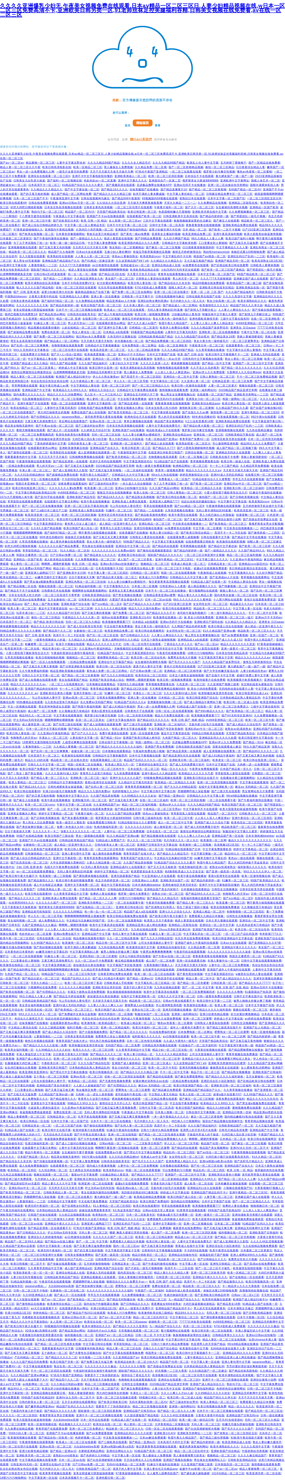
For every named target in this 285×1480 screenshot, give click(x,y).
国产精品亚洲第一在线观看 (135, 403)
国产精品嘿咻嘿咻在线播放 (245, 1049)
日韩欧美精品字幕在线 (239, 434)
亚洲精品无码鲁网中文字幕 (104, 372)
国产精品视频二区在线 (22, 586)
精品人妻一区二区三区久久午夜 (20, 167)
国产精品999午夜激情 (126, 198)
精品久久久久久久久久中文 (104, 644)
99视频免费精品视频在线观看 (163, 777)
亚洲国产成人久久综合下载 (212, 822)
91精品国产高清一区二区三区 (153, 1451)
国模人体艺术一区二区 (265, 180)
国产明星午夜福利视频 (86, 706)
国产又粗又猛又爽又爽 (198, 519)
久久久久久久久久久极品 (263, 1326)
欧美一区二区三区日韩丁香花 (83, 983)
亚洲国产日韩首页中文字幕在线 (157, 844)
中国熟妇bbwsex (16, 296)
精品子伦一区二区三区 (108, 519)
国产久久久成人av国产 (142, 323)
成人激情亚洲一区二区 (36, 724)
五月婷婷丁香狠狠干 (233, 162)
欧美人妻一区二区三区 (22, 608)
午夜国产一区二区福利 (149, 1290)
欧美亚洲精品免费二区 (196, 234)
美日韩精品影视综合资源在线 (248, 568)
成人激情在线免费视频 (106, 853)
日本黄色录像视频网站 (70, 234)
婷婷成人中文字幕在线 (73, 367)
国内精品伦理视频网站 (14, 942)
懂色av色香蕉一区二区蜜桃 (254, 171)
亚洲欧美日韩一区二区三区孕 (161, 1058)
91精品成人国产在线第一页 (208, 581)
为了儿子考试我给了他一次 (30, 243)
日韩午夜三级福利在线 (147, 818)
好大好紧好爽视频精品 (111, 283)
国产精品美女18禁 (223, 336)
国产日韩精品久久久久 (134, 635)
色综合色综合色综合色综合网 (49, 381)
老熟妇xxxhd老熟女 (65, 1455)
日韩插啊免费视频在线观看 (86, 456)
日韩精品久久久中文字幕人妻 (130, 474)
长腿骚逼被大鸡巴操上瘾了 (22, 1063)
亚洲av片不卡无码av (131, 354)
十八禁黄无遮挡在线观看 (35, 216)
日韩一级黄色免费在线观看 (214, 996)
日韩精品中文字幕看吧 (62, 1201)
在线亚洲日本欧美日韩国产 (165, 452)
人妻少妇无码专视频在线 (26, 1277)
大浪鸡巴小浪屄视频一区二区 (94, 229)
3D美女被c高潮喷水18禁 (41, 1330)
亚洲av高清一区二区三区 (106, 421)
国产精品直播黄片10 (174, 189)
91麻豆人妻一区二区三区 (50, 323)
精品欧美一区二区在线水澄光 (69, 760)
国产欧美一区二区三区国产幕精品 (223, 269)
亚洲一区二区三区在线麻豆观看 (116, 1397)
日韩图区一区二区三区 (266, 773)
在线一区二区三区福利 (154, 800)
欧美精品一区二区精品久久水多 (201, 488)
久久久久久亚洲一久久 (154, 363)
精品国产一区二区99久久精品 (24, 1241)
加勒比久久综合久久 (102, 390)
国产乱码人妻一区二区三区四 (104, 786)
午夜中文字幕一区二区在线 (258, 332)
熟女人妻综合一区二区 (86, 332)
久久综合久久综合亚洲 (111, 202)
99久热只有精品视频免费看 (107, 1040)
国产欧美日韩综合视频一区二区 (177, 497)
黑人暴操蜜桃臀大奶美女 (189, 1455)
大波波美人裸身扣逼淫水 (44, 1107)
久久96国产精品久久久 (45, 942)
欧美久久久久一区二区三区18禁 (93, 1049)
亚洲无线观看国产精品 (125, 876)
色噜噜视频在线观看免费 (67, 345)
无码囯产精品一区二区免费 (122, 1045)
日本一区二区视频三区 (193, 456)
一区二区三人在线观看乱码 (66, 684)
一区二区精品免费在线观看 (159, 1098)
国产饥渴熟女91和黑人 (160, 907)
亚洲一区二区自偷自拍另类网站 (228, 185)
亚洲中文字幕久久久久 (132, 180)
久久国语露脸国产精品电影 (141, 1415)
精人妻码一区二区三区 (101, 399)
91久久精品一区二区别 (75, 550)
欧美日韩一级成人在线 (236, 461)
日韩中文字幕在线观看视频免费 (261, 960)
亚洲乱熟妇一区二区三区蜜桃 (98, 956)
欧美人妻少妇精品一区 (164, 532)
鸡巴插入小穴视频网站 (185, 1121)
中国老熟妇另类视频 (255, 1451)
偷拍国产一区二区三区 (213, 497)
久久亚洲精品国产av (106, 804)
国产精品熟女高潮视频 (140, 497)
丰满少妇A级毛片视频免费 (59, 791)
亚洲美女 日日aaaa (242, 327)
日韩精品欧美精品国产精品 (155, 336)
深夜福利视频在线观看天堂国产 (201, 898)
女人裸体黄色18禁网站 (255, 1067)
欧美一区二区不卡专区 (162, 1067)
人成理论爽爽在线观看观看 (79, 742)
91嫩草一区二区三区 (119, 510)
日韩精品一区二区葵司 (143, 327)
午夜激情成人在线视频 (211, 572)
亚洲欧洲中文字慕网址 (234, 180)
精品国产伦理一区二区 (215, 1143)
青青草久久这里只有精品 (116, 528)
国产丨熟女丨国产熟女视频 (41, 604)
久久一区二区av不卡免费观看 (94, 960)
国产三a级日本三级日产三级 (49, 510)
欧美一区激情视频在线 (256, 876)
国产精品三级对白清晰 (30, 809)
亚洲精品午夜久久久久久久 (239, 947)
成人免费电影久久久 (52, 920)
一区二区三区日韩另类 (109, 849)
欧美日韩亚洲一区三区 (142, 211)
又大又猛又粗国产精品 (198, 260)
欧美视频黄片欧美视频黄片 (244, 679)
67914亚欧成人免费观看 (151, 287)
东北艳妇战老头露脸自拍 (257, 684)
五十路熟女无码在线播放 (85, 1170)
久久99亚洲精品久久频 (37, 1295)
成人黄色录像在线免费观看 (67, 541)
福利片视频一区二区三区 (83, 1027)
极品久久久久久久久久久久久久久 (250, 840)
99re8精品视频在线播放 (241, 795)
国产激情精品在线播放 (30, 1303)
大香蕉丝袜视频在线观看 (210, 1049)
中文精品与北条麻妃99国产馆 (173, 858)
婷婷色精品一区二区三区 (49, 1312)
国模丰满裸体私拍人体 (264, 185)
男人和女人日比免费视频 (38, 822)
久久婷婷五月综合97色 (95, 430)
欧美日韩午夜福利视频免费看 (75, 880)
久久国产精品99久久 (251, 550)
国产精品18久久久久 (114, 189)
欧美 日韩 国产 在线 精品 (232, 987)
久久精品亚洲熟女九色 (88, 278)
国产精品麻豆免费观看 (166, 1090)
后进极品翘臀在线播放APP (154, 185)
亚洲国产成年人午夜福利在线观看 (196, 942)
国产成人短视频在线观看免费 (38, 679)
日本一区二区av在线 (158, 599)
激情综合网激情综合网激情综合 (31, 372)
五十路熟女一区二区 (54, 1353)
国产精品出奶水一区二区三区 (41, 978)
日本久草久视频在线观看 (222, 920)
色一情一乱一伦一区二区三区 (103, 911)
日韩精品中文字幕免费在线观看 (137, 390)
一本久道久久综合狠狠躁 (136, 483)
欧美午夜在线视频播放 (95, 501)
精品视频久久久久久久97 (75, 1424)
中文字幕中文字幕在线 (232, 501)
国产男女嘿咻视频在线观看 (68, 769)
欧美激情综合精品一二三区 (64, 1303)
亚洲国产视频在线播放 (177, 1460)
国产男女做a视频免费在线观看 (43, 581)
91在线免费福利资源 (162, 1032)
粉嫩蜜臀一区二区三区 (39, 644)
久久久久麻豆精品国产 (252, 1455)
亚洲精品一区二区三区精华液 (183, 670)
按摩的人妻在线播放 (103, 893)
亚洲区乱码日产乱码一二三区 (246, 256)
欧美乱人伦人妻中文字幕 (203, 162)
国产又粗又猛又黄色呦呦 (106, 470)
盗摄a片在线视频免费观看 (210, 568)
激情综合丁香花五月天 (135, 1375)
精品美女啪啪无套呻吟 (19, 425)
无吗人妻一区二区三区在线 (223, 1312)
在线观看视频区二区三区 (106, 760)
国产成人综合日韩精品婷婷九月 (42, 225)
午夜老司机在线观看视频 (190, 951)
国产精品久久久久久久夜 (60, 1410)
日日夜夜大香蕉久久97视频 (70, 1054)
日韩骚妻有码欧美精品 (89, 1348)
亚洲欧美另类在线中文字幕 (209, 211)
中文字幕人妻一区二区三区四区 (108, 572)
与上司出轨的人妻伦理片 (126, 506)
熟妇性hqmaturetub (216, 251)
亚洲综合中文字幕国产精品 (115, 662)
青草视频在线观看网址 (255, 577)
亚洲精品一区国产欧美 (264, 207)
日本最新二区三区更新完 (16, 238)
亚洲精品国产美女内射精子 (161, 889)
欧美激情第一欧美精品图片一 (100, 1023)
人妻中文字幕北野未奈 (71, 162)
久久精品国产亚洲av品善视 (17, 1246)
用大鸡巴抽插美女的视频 (53, 412)
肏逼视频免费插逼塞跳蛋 (35, 1112)
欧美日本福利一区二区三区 (150, 1027)
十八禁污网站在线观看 (227, 599)
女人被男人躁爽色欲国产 (163, 1473)
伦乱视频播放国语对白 (36, 399)
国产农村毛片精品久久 (248, 1161)
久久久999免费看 (95, 1058)
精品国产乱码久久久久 (76, 978)
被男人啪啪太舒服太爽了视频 (119, 951)
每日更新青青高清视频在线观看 (169, 581)
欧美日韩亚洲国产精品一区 (191, 1085)
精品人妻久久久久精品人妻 (195, 595)
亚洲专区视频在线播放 (267, 978)
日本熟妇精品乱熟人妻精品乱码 (240, 697)
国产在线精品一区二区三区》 (95, 907)
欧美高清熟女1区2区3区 (267, 260)
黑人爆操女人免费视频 (118, 167)
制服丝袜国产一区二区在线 (152, 1014)
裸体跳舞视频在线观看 (185, 363)
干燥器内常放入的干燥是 (203, 1134)
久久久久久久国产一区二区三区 (56, 902)
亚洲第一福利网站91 (203, 390)
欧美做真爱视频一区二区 (100, 354)
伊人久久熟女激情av (106, 376)
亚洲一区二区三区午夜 (36, 220)
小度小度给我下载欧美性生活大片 (225, 492)
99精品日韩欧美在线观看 (208, 733)
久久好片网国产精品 (176, 238)
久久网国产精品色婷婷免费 (188, 626)
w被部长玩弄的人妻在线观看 (254, 974)
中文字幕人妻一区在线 (247, 608)
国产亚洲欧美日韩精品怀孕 (212, 1295)
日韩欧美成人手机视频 (118, 983)
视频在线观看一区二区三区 (256, 385)
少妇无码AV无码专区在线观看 (180, 269)
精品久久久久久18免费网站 (64, 394)
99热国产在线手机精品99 (224, 1210)
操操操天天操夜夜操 (78, 537)
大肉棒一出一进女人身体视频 (94, 1094)
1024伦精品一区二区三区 (228, 1473)
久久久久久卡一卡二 (46, 831)
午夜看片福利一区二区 (168, 207)
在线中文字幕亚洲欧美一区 (216, 786)
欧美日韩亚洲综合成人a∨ (252, 693)
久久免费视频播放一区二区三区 (249, 211)
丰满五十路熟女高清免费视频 (86, 991)
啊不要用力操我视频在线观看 (98, 532)
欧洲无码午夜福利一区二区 (42, 1205)
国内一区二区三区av (126, 1246)
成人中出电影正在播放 (48, 884)
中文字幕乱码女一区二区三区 (202, 933)
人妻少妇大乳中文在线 (166, 1388)
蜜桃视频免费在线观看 (246, 1107)
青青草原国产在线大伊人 (139, 853)
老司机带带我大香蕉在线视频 (103, 416)
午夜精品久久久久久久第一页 (81, 617)
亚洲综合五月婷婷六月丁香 (141, 394)
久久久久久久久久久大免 (32, 305)
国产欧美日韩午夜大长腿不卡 (19, 876)
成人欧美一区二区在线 (198, 1183)
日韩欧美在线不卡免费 (224, 456)
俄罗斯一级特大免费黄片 (134, 893)
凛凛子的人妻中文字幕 (147, 666)
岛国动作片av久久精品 (102, 1330)
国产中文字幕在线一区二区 (82, 189)
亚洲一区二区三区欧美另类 (208, 1272)
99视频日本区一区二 (152, 1397)
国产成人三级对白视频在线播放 (76, 1143)
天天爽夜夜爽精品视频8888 (167, 688)
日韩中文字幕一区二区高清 (166, 225)
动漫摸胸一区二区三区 (250, 514)
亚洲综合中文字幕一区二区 (133, 546)
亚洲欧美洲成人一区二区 (130, 176)
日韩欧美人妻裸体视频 (264, 265)
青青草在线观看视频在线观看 (176, 274)
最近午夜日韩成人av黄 (54, 385)
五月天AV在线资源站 (229, 1419)
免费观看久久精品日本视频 (206, 916)
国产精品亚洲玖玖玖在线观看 (181, 755)
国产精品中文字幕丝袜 (222, 546)
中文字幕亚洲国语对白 (137, 461)
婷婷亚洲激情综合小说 (194, 474)
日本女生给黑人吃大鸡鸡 (161, 407)
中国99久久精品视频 (130, 684)
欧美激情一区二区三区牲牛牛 (106, 769)
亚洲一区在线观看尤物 (144, 733)
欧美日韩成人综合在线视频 (225, 626)
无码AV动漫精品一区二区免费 (125, 1464)
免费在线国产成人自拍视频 (88, 412)
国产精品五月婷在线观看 (69, 996)
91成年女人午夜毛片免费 (103, 479)
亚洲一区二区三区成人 (156, 1063)
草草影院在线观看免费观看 (25, 501)
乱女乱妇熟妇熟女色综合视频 (19, 1468)
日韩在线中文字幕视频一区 (116, 742)
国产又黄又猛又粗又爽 (59, 1090)
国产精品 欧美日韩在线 (48, 621)
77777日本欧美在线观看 (195, 1321)
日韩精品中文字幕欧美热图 (179, 243)
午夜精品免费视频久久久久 (169, 1139)
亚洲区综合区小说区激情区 (218, 1081)
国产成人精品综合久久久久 (234, 978)
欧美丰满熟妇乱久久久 (252, 300)
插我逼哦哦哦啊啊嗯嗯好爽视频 (59, 969)
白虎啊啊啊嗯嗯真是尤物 (16, 274)
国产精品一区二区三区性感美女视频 (162, 1134)
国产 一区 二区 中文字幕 (63, 809)
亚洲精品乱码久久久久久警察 (241, 1353)
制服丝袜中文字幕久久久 (73, 795)
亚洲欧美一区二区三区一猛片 (234, 617)
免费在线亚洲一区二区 (55, 332)
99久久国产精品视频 (63, 363)
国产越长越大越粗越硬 (195, 1473)
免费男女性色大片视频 (182, 657)
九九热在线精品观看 (144, 929)
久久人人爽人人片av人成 (194, 835)
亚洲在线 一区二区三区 (208, 434)
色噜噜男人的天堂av (23, 737)
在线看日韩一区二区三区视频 (101, 318)
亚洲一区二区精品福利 (115, 1027)
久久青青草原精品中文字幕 (70, 893)
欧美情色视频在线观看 (216, 1299)
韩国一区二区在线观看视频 (68, 403)
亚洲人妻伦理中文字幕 (76, 853)
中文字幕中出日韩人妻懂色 (243, 350)
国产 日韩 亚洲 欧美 (26, 292)
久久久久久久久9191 (138, 826)
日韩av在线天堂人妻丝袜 (158, 1210)
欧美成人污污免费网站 (153, 577)
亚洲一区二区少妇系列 (67, 1058)
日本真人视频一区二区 (169, 1112)
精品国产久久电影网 (61, 251)
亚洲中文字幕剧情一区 (102, 403)
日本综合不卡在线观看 (199, 176)
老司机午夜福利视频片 (191, 613)
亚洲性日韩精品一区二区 (226, 1263)
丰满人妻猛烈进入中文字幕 (33, 1054)
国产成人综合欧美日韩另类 (84, 626)
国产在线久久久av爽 (195, 412)
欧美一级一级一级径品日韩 (68, 243)
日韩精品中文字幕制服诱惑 (109, 755)
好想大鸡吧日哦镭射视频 (26, 207)
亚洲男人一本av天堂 (167, 358)
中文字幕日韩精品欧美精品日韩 (35, 492)
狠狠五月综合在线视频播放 (114, 492)
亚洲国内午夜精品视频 (59, 229)
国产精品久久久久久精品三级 (112, 193)
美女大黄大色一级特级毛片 (170, 318)
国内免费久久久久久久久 (29, 394)
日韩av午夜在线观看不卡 (179, 1000)
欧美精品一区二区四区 (82, 1081)
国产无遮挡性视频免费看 (115, 1081)
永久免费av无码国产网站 (35, 568)
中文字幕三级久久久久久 (212, 559)
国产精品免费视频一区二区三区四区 (168, 341)
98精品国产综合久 (53, 974)
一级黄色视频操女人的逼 (50, 639)
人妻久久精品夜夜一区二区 (104, 862)
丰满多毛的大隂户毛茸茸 (166, 1183)
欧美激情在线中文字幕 (140, 947)
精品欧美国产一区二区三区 (238, 826)
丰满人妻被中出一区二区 (223, 960)
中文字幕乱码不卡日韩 (177, 256)
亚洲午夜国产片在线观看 (33, 403)
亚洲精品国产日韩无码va (139, 1410)
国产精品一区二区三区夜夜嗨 (207, 189)
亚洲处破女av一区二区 (135, 265)
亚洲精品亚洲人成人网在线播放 (146, 925)
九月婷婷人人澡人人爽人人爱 (53, 1179)
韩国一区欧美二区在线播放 (85, 764)
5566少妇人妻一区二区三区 (27, 1433)
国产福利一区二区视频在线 (64, 180)
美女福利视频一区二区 (22, 920)
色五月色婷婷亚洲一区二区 (112, 880)
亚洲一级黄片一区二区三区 (238, 648)
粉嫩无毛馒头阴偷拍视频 (16, 947)
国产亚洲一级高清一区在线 (224, 871)
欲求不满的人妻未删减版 (149, 193)
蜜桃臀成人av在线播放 (139, 1005)
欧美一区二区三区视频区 (69, 399)
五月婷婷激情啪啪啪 (97, 1263)
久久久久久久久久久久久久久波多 (229, 951)
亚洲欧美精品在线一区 (250, 287)
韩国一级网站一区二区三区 (240, 399)
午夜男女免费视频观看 (203, 769)
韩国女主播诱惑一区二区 (32, 555)
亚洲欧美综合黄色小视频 (56, 693)
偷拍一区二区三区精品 (219, 167)
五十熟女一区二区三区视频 (51, 1076)
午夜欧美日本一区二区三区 (206, 345)
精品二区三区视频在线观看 (102, 1384)
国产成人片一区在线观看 (63, 430)
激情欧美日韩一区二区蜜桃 (196, 407)
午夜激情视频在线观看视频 (33, 461)
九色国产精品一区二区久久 (179, 737)
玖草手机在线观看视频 (92, 1116)
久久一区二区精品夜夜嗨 (144, 350)
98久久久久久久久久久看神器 (192, 599)
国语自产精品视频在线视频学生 (222, 1121)
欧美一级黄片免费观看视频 (153, 465)
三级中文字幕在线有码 (234, 318)
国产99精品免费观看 (148, 238)
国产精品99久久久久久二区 (260, 751)
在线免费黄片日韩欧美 (34, 354)
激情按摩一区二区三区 (224, 412)
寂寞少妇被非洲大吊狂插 (165, 229)
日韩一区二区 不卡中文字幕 (153, 1335)
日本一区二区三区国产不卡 (30, 198)
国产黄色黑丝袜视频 (190, 974)
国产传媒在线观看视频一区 (51, 1161)
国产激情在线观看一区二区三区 (28, 452)
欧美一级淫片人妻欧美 (70, 822)
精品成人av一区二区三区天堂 (109, 929)
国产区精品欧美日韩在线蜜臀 (229, 265)
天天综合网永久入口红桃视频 (142, 1460)
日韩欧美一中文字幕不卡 (137, 296)
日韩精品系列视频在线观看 (159, 1045)
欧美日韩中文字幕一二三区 (214, 1000)
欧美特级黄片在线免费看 (210, 679)
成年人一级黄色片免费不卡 (187, 1027)
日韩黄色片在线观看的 (92, 599)
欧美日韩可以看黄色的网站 (74, 519)
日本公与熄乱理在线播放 (135, 956)
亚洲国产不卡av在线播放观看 (106, 216)
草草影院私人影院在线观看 (201, 648)
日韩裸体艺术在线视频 (55, 590)
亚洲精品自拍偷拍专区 (171, 947)
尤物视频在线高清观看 (162, 456)
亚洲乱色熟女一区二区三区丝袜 (85, 581)
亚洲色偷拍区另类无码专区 (179, 884)
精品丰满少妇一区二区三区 (59, 648)
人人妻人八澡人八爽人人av (105, 1005)
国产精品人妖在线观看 (159, 443)
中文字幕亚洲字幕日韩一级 (236, 1045)
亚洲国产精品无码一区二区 (232, 260)
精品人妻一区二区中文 (200, 978)
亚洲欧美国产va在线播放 (128, 430)
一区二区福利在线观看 (138, 470)
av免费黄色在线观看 (196, 265)
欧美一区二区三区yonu (40, 804)
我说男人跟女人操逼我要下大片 (28, 1379)
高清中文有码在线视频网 (105, 461)
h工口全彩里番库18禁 (199, 421)
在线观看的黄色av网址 (111, 323)
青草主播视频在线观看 (138, 421)
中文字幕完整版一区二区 (207, 853)
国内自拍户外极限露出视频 (101, 1303)
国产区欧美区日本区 (66, 220)
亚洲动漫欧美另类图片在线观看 (252, 1214)
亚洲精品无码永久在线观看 (233, 452)
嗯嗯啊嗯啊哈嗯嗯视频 (59, 720)
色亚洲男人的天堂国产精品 (208, 1344)
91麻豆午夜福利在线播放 (265, 492)
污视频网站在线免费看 (42, 987)
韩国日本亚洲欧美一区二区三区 (36, 483)
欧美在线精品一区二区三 (26, 407)
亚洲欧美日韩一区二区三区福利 (244, 488)
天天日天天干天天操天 (53, 456)
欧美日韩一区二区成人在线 (241, 702)
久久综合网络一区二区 (53, 1170)
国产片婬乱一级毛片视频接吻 (144, 1268)
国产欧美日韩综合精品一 (196, 532)
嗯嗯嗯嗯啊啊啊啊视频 (113, 269)
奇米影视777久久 (270, 933)
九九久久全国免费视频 (166, 1018)
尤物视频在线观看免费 (190, 969)
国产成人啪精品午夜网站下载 (203, 702)
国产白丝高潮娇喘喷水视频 (202, 1428)
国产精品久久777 (164, 448)
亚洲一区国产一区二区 (264, 635)
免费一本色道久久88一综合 (74, 826)
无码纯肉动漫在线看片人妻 (236, 688)
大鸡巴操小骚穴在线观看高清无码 (228, 1156)
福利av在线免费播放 (115, 617)
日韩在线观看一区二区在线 (54, 938)
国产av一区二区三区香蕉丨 (39, 367)
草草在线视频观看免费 (158, 506)
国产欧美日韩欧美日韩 (112, 1402)
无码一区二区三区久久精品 (82, 621)
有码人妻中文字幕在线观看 (129, 728)
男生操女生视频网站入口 (210, 1460)
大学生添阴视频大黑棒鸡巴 (67, 862)
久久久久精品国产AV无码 (63, 613)
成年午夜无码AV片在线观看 (166, 399)
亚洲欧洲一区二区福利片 (126, 443)
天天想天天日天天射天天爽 (90, 247)
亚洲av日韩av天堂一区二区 (77, 202)
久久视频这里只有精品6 (74, 711)
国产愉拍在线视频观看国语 (154, 550)
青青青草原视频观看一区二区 (144, 786)
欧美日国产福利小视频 (240, 238)
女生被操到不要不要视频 (78, 1152)
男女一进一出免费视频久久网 (35, 171)
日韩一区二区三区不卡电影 (174, 568)
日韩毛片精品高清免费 (233, 1130)
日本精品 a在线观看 (116, 332)
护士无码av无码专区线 (28, 720)
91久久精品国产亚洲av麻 (219, 630)
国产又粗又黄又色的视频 (55, 247)
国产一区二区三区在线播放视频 (42, 506)
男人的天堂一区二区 (186, 278)
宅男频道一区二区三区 (14, 510)
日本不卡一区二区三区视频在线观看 (79, 309)
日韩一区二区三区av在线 (26, 1223)
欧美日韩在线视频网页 (177, 608)
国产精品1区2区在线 (112, 274)
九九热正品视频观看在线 (16, 1174)
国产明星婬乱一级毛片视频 (248, 216)
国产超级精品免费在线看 (23, 332)
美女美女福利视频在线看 (35, 1005)
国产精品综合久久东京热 (174, 283)
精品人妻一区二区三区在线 (123, 1348)
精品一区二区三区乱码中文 (150, 1317)
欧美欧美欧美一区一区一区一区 (33, 1272)
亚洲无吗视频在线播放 (148, 528)
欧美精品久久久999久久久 (70, 390)
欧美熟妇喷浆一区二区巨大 (193, 443)
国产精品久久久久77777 (255, 983)
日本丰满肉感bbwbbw (260, 835)
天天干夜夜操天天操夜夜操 (19, 907)
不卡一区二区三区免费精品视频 (257, 376)
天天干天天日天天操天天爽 (256, 1397)
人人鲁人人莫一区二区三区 (92, 256)
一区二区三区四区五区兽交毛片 (34, 519)
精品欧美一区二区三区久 (257, 220)
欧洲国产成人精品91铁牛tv (73, 376)
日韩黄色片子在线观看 (139, 711)
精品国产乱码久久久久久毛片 (75, 1406)
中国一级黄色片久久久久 (124, 1058)
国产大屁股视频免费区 (93, 1032)
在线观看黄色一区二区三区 (243, 345)
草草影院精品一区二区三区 (40, 550)
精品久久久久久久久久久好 (48, 626)
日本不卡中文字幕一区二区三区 (127, 225)
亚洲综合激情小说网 (228, 519)
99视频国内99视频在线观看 (160, 198)
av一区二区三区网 (81, 608)
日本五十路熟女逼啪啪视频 (158, 639)
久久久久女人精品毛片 (136, 162)
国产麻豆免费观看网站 (189, 1076)
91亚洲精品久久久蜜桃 (74, 296)
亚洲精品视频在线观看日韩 (48, 1393)
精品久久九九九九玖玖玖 (263, 1098)
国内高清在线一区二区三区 (135, 1272)
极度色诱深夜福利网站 (193, 1446)
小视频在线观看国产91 (238, 1188)
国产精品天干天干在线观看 (22, 590)
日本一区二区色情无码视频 (265, 439)
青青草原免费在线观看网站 (101, 858)
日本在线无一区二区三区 (143, 769)
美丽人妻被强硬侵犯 (250, 336)
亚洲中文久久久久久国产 (126, 777)
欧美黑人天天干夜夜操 (158, 920)
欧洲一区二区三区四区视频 (165, 176)
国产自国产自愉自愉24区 (266, 407)
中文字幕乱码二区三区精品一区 (155, 983)
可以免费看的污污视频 (176, 1170)
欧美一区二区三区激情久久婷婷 (54, 1219)
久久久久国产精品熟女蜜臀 (123, 813)
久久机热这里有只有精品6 (61, 702)
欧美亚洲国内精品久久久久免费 (139, 243)
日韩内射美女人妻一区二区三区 (88, 443)
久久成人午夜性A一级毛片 (180, 1040)
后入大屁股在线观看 (32, 256)
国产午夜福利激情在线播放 (51, 238)
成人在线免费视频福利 (33, 1165)
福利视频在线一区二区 (232, 1232)
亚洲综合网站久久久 (119, 1451)
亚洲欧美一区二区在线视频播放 (219, 332)
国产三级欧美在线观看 (112, 1442)
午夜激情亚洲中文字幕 (64, 198)
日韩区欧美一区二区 (224, 983)
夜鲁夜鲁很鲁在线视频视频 (203, 225)
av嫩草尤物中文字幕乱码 (51, 577)
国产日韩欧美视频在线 (244, 497)
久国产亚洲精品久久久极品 (39, 925)
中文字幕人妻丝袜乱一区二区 (185, 193)
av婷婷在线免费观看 (258, 1018)
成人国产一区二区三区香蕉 (135, 559)
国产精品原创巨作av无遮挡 (22, 1183)
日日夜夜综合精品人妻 (250, 167)
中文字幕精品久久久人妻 (232, 247)
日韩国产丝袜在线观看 (42, 1214)
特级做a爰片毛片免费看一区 (175, 1214)
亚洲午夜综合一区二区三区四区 (252, 818)
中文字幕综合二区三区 (164, 381)
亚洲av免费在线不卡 (66, 933)
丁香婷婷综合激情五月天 (152, 764)
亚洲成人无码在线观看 (265, 354)
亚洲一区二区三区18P (116, 385)
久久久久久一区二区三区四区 (19, 1415)
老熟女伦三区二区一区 (14, 528)
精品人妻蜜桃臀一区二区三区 (26, 1116)
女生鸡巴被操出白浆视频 (21, 1067)
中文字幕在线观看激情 (137, 358)
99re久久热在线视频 (164, 474)
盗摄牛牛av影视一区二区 (195, 1468)
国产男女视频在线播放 (127, 595)
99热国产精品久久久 (136, 541)
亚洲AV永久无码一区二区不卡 (249, 1147)
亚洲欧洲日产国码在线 (208, 621)
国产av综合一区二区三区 (213, 1152)
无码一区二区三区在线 (106, 434)
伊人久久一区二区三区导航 (131, 381)
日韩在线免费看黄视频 (42, 202)
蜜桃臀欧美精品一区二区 (113, 657)
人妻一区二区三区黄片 (222, 385)
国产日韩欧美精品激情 (257, 1312)
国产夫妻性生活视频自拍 (85, 1353)
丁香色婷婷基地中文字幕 (50, 443)
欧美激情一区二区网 (213, 840)
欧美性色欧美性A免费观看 (73, 434)
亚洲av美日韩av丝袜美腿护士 (119, 563)
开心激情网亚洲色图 (225, 443)
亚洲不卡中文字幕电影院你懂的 (92, 176)
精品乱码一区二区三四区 (179, 1152)
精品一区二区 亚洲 (68, 318)
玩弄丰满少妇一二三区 (30, 613)
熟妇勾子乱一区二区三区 (47, 211)
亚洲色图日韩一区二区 (110, 1477)
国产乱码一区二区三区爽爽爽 (30, 345)
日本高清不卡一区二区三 (44, 185)
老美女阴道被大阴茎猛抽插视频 (33, 309)
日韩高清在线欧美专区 (81, 314)
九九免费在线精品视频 (19, 1428)
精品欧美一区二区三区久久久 (27, 251)
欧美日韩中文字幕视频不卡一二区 (227, 354)
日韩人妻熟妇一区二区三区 (217, 376)
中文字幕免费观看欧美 (217, 849)
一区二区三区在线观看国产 (18, 412)
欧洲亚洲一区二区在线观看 (95, 1183)
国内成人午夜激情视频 (135, 1018)
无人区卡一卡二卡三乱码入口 (103, 394)
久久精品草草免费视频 (254, 465)
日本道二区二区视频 (145, 586)
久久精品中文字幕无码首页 (135, 782)
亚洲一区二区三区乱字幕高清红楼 (86, 506)
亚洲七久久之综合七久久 (175, 911)
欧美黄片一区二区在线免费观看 (131, 1179)
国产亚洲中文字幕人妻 (112, 327)
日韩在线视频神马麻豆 (95, 198)
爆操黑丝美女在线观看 (224, 1067)
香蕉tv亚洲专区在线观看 (107, 711)
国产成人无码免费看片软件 (187, 764)
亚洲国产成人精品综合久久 (207, 1384)
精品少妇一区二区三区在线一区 (73, 568)
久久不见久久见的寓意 (204, 367)
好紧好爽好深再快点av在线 (150, 1081)
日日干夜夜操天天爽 (82, 577)
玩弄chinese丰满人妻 (263, 1339)
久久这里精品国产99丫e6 (132, 260)
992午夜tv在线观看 (263, 416)
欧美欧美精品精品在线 (144, 269)
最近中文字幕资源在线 (53, 608)
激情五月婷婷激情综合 (186, 251)
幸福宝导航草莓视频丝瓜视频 (152, 251)
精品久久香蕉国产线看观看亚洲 (42, 849)
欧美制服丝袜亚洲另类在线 (53, 439)
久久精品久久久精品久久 (47, 189)
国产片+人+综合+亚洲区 (66, 354)
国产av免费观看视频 (235, 635)
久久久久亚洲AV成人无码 (180, 693)
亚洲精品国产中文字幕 (36, 390)
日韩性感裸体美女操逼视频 (65, 786)
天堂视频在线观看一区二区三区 (138, 1330)
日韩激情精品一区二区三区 (42, 853)
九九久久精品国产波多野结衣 (209, 327)
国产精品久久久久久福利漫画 (212, 1009)
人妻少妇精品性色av (253, 670)
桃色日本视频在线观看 (39, 1040)
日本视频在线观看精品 (100, 684)
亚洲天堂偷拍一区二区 (87, 693)
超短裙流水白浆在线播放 (89, 965)
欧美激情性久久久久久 (214, 305)
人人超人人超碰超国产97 (89, 1085)
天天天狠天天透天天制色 (97, 341)
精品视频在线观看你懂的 (44, 327)
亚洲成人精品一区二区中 (209, 911)
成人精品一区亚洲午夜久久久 (118, 523)
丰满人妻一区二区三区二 (35, 470)
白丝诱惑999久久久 (21, 902)
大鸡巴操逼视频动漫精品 (199, 1303)
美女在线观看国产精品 (73, 679)
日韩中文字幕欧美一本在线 (54, 1246)
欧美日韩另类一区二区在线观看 (212, 1330)
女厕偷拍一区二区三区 (88, 630)
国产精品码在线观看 (165, 546)
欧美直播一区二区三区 (98, 488)
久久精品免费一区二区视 (151, 167)
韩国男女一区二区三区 (159, 1353)
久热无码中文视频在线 (121, 336)
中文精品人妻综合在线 (242, 581)
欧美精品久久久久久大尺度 (196, 773)
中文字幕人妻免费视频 (102, 243)
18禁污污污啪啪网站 (200, 653)
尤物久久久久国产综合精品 (160, 1348)
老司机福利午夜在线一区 (131, 1094)
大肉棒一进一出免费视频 (253, 764)
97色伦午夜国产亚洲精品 (151, 171)
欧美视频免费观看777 (116, 621)
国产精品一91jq (111, 737)
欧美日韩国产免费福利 (34, 769)
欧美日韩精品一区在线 (34, 1121)
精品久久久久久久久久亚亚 (237, 644)
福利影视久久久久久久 (252, 867)
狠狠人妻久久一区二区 (234, 590)
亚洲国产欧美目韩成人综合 (107, 679)
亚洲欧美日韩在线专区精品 (216, 287)
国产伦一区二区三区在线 (102, 635)
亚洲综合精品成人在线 (166, 265)
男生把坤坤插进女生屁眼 (54, 706)
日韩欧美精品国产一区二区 (236, 1125)
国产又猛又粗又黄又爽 (123, 800)
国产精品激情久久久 (41, 880)
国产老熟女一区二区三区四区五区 (235, 1433)
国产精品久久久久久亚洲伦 (130, 1326)
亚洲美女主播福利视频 (166, 234)
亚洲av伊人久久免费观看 (209, 372)
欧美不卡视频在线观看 (70, 644)
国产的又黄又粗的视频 (34, 193)
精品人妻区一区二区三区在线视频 (32, 376)
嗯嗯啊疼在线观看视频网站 (89, 590)
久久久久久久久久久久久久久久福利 (110, 1290)
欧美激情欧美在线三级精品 (155, 1312)
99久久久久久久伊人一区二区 (263, 871)
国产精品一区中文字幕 (216, 363)
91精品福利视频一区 (88, 586)
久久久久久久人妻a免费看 (66, 488)
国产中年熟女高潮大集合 (90, 1134)
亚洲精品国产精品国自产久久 (61, 260)
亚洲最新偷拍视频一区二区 (164, 702)
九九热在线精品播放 (259, 430)
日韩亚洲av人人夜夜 (172, 586)
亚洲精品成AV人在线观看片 (128, 867)
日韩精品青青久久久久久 (228, 1335)
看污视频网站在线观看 (203, 590)
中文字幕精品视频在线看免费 (38, 1460)
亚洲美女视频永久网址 (129, 407)
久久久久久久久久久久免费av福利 (113, 550)
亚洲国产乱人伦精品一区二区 (262, 1027)
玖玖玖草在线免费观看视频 (115, 287)
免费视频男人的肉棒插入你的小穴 (168, 1219)
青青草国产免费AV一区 (194, 439)
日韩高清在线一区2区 (39, 1009)
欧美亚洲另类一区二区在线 (22, 648)
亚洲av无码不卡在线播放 (190, 185)
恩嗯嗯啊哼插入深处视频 (194, 791)
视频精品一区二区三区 (154, 563)
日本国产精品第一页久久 (236, 769)
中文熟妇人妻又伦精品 (163, 1094)
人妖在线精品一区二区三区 (79, 327)
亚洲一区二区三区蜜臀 (197, 1018)
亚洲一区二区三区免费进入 (231, 706)
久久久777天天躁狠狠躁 (74, 265)
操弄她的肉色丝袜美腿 (269, 1170)
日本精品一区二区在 (171, 697)
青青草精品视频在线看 (104, 688)
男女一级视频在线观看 (90, 835)
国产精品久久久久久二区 (25, 898)
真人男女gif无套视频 (26, 260)
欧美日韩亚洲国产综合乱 (202, 697)
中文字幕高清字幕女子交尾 (215, 657)
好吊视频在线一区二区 (129, 341)
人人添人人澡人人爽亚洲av (173, 372)
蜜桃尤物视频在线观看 (30, 430)
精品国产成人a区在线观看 (140, 911)
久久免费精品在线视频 (212, 202)
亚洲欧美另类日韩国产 (53, 1067)
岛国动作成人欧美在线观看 (183, 1290)
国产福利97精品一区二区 (57, 300)
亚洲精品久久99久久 (203, 1179)
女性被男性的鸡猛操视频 (158, 969)
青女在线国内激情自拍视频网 (100, 1192)
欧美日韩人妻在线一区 (142, 283)
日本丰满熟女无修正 (241, 1308)
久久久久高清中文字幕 (237, 296)
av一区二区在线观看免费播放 (35, 871)
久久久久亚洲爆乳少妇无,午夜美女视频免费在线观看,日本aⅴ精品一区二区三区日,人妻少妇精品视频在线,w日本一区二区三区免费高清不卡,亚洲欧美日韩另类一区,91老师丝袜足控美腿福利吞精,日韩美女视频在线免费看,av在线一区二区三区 (142, 10)
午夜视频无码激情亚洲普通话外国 (41, 1335)
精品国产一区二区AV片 (80, 211)
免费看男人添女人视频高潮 (112, 1036)
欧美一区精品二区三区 (87, 167)
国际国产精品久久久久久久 (48, 269)
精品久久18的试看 (37, 760)
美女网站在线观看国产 (73, 421)
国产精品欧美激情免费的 (151, 514)
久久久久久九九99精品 (67, 911)
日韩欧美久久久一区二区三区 (258, 813)
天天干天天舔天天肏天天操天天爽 (111, 171)
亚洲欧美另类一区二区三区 (33, 1455)
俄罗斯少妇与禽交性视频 (219, 171)
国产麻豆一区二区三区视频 (163, 247)
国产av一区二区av (12, 162)
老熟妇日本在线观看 (192, 198)
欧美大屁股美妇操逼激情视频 (263, 234)
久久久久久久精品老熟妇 (171, 1054)
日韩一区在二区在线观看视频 (174, 711)
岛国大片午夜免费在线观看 (61, 867)
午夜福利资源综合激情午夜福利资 (73, 653)
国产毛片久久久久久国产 (184, 662)
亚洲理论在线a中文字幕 (55, 1464)
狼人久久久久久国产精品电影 (35, 287)
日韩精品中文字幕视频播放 (102, 345)
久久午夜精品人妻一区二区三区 (91, 381)
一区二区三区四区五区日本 (264, 198)
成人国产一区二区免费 (42, 711)
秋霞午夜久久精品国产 (174, 323)
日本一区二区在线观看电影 (125, 920)
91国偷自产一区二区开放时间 (198, 1045)
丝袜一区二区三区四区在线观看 (76, 287)
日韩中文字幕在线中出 (248, 996)
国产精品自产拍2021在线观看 (86, 1312)
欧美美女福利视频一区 (19, 1049)
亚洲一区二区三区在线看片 (171, 292)
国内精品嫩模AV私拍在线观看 (243, 1116)
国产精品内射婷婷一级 (214, 216)
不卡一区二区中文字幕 (262, 613)
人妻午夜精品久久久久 (198, 1357)
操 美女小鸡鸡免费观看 (199, 617)
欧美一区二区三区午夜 (259, 720)
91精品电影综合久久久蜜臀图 (211, 479)
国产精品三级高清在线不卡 (224, 1027)
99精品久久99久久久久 (82, 1103)
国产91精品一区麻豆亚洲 (97, 260)
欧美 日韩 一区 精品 (94, 220)
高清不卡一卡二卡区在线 (230, 532)
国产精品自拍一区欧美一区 (56, 1437)
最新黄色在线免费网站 (187, 1228)
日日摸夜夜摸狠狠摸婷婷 (198, 247)
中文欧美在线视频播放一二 (190, 523)
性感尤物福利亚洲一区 (108, 826)
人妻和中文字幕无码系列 (181, 332)
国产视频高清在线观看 (120, 185)
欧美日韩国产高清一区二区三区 (101, 305)
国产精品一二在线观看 (148, 510)
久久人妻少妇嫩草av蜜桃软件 (141, 434)
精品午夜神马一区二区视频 (42, 1152)
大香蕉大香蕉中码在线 (43, 296)
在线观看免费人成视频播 (183, 537)
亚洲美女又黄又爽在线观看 (126, 590)
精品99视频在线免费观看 (208, 283)
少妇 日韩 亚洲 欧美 (29, 867)
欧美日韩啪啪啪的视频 (50, 657)
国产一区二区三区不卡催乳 (213, 1268)
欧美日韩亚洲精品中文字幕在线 (232, 938)
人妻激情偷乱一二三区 (42, 265)
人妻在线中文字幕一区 (84, 737)
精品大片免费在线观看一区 (172, 715)
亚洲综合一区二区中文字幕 (180, 376)
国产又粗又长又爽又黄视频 (110, 537)
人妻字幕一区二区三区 (218, 1196)
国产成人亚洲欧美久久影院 (70, 470)
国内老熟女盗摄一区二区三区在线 (236, 595)
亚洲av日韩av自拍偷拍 (261, 1335)
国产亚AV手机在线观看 (50, 497)
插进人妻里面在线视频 (118, 238)
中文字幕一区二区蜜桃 (207, 528)
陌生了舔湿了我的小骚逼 (193, 907)
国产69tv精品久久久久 (209, 711)
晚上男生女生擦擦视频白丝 (178, 394)
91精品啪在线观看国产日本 (183, 849)
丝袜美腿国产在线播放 (144, 189)
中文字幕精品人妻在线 (42, 358)
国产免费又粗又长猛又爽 (97, 1361)
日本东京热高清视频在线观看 (63, 207)
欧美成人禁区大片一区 (119, 764)
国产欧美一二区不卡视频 (224, 229)
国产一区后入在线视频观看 (48, 662)
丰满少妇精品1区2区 (103, 1308)
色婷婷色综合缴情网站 (230, 1388)
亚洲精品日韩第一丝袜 (236, 1112)
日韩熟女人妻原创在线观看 (153, 278)
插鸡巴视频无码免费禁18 (21, 314)
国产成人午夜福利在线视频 (115, 314)
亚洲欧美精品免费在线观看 (240, 225)
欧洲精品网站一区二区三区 (190, 465)
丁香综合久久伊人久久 (178, 644)
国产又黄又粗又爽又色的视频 (255, 755)
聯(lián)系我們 (141, 139)
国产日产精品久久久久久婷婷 (142, 604)
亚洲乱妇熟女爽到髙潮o (153, 300)
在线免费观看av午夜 (108, 1152)
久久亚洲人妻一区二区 (195, 381)
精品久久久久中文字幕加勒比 (29, 1321)
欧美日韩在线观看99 (13, 202)
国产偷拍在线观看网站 (98, 1125)
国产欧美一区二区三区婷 (206, 483)
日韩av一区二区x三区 (245, 1295)
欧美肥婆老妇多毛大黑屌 (147, 871)
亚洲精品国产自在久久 (105, 448)
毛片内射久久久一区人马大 (187, 300)
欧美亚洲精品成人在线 (236, 1442)
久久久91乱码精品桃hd (29, 474)
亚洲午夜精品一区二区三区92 (260, 412)
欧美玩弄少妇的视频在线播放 (60, 1388)
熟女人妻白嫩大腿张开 (267, 1442)
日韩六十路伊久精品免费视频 (159, 1130)
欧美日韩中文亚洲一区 (103, 367)
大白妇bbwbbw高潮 (61, 1286)
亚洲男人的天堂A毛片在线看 (198, 1130)
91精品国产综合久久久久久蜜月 (83, 185)
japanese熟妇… (72, 416)
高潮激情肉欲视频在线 (253, 1290)
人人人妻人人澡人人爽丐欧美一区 (66, 929)
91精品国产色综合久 (110, 653)
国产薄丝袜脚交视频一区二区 (35, 826)
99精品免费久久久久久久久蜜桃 (20, 630)
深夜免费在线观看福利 (72, 483)
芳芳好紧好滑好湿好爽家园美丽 (246, 1366)
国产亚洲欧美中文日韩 (71, 572)
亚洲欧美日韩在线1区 (132, 555)
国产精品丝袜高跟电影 (243, 1370)
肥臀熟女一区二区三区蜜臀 (231, 1032)
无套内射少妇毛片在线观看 (206, 724)
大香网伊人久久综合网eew (244, 372)
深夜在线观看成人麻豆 (226, 746)
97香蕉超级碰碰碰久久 (28, 229)
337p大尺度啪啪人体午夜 (16, 497)
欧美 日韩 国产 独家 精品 (187, 720)
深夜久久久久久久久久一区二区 (81, 831)
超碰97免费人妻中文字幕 (253, 675)
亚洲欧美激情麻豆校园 (73, 448)
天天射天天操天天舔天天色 (240, 470)
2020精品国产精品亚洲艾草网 (238, 390)
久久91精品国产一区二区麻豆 (208, 1370)
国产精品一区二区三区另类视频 (235, 1237)
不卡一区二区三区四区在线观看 (51, 1370)
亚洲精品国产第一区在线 (228, 835)
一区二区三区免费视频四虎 (36, 434)
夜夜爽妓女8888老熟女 (166, 1303)
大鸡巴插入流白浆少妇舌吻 (89, 439)
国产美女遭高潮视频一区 (78, 818)
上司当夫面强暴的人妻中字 (155, 942)
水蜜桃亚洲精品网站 (91, 1451)
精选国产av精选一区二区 (209, 256)
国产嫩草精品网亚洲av (39, 1406)
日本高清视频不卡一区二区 (76, 1477)
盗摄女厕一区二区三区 (85, 751)
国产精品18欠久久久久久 (153, 720)
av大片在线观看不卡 (44, 1308)
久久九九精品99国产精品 (104, 162)
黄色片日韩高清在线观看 (180, 666)
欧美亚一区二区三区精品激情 (154, 1237)
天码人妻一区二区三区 (93, 1232)
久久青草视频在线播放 (210, 350)
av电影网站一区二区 (35, 1384)
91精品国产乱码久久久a (130, 702)
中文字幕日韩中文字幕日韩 (158, 791)
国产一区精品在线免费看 (264, 162)
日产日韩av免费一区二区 (66, 555)
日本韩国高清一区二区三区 (232, 1464)
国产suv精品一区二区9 (189, 506)
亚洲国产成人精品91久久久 (33, 1058)
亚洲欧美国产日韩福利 (266, 1072)
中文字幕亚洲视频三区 (56, 965)
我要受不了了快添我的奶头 (102, 1375)
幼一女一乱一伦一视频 (82, 274)
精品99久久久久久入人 (189, 1312)
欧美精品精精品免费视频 (150, 1196)
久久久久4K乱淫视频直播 (266, 1241)
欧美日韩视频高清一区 (104, 1072)
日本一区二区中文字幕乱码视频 (46, 728)
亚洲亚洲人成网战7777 (164, 501)
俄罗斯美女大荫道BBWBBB (200, 180)
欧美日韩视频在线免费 (211, 1406)
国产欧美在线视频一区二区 (36, 234)
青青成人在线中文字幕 (189, 1246)
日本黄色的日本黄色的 (19, 951)
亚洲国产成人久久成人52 (226, 639)
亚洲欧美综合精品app (206, 403)
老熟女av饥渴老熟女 (238, 728)
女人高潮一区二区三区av (125, 220)
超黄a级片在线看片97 (227, 1094)
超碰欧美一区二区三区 (163, 1321)
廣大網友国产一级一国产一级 (234, 176)
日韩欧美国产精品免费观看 (95, 407)
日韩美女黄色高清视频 (98, 207)
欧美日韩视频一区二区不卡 (27, 1263)
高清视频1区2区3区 (226, 844)
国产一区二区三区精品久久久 (151, 385)
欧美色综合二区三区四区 (151, 675)
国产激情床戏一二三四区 (264, 532)
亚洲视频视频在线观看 (22, 247)
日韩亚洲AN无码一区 (24, 1464)
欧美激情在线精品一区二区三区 (20, 965)
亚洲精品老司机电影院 (36, 911)
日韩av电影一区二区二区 (115, 1143)
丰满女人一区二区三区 (147, 693)
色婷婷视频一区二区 (88, 1437)
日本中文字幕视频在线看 (145, 755)
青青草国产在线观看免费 (51, 1428)
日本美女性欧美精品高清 (232, 653)
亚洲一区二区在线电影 (122, 1134)
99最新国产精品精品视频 (147, 332)
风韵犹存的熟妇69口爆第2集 (139, 1192)
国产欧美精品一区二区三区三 (228, 523)
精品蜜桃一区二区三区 (40, 162)
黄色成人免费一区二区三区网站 (107, 670)
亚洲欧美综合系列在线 (106, 987)
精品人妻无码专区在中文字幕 (164, 648)
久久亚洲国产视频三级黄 (75, 358)
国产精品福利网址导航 (22, 969)
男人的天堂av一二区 (81, 323)
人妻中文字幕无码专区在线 (76, 1147)
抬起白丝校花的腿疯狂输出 (198, 501)
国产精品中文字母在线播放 (249, 537)
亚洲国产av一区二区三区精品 (114, 1335)
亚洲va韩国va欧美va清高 (216, 1161)
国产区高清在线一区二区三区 (29, 862)
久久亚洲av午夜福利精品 (246, 559)
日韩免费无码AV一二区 (110, 1259)
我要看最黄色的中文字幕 (21, 456)
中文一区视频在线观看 (45, 479)
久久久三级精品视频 (52, 1027)
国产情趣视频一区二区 (233, 586)
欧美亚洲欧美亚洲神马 (33, 1072)
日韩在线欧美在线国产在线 (203, 296)
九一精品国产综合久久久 (184, 1299)
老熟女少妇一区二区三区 (168, 893)
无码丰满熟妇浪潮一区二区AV (148, 1402)
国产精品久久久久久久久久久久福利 (119, 746)
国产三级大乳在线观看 (137, 724)
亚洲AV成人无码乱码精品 (227, 474)
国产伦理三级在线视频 (67, 724)
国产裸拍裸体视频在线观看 (91, 876)
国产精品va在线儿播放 (59, 1241)
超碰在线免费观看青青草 (95, 1210)
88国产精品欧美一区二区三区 (256, 274)
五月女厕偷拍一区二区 (62, 599)
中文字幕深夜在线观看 (165, 412)
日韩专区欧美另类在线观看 (228, 439)
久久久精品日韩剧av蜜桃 (67, 1384)
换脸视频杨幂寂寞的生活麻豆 (192, 220)
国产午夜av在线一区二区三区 (55, 425)
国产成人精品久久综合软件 (243, 724)
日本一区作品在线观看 (94, 1419)
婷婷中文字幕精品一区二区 (56, 813)
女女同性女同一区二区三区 (210, 604)
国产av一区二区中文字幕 (115, 1317)
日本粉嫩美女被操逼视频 (231, 1183)
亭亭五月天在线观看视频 (248, 479)
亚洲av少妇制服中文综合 (131, 488)
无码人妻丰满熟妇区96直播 (165, 309)
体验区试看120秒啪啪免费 (248, 251)
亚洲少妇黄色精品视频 (214, 1014)
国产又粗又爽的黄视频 (96, 613)
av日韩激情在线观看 (105, 265)
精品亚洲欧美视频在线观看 (67, 670)
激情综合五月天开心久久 (115, 1103)
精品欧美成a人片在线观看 (163, 430)
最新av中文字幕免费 (84, 1174)
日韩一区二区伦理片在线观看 (142, 644)
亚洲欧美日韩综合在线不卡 (201, 777)
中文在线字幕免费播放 (132, 399)
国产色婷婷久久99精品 (95, 1455)
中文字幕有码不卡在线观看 (200, 809)
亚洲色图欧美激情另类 (203, 318)
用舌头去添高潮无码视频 (26, 341)
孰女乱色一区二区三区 (68, 1366)
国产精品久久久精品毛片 (173, 853)
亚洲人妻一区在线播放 (105, 296)
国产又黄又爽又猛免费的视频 (92, 1246)
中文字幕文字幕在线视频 (168, 541)
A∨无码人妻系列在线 (94, 867)
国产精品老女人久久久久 (100, 555)
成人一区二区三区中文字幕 (175, 822)
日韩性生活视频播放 (225, 889)
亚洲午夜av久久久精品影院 (159, 773)
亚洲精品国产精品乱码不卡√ (209, 1192)
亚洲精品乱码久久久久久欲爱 (218, 737)
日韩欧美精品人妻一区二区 (54, 889)
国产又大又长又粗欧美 (162, 867)
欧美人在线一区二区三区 (149, 492)
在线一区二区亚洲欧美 (265, 318)
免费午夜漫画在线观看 (113, 733)
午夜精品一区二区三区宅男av (162, 809)
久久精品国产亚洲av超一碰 (56, 1094)
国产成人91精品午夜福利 (119, 706)
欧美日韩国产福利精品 (190, 1107)
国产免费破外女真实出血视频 (77, 1014)
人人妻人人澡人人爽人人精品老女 (212, 323)
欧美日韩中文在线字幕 (56, 1130)
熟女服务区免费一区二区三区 (95, 1090)
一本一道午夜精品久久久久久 (227, 613)
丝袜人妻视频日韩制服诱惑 (136, 1277)
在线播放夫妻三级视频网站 (237, 777)
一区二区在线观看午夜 (221, 800)
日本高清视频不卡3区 (109, 568)
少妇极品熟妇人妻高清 (185, 314)
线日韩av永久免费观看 (91, 336)
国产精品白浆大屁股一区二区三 (203, 425)
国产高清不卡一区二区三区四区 (141, 376)
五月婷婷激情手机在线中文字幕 (263, 506)
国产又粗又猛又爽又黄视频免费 (20, 1032)
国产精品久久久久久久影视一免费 (45, 1045)
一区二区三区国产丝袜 (67, 1125)
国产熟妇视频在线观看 (48, 947)
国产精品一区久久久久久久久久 (241, 367)
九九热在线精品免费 (111, 947)
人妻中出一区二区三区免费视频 (124, 831)
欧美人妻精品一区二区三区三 (27, 782)
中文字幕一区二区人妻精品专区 (85, 225)
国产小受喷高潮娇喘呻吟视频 (196, 448)
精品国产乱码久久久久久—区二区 (145, 760)
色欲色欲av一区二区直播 (100, 180)
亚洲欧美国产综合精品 (225, 1451)
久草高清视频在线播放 (179, 510)
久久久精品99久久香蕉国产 (17, 889)
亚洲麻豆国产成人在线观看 (251, 278)
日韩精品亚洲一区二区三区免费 (232, 381)
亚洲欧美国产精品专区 (81, 497)
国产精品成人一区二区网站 (180, 305)
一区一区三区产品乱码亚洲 (240, 933)
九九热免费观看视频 (127, 773)
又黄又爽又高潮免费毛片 (41, 421)
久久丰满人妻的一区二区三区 (142, 305)
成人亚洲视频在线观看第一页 (97, 452)
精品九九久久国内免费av (144, 608)
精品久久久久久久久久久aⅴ (203, 470)
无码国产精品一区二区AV (244, 189)
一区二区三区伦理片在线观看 (133, 207)
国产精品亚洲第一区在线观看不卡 (49, 1228)
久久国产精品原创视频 (104, 795)
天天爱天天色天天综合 (141, 274)
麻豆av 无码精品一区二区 (251, 786)
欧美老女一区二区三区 (226, 760)
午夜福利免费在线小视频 (149, 751)
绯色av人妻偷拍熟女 (125, 256)
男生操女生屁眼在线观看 (98, 546)
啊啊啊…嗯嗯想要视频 (55, 563)
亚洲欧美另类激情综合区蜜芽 (227, 1063)
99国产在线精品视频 (29, 835)
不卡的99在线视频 (73, 479)
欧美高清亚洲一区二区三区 (108, 350)
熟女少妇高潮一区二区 (221, 300)
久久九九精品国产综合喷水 (192, 336)
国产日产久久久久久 (84, 733)
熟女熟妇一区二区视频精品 (126, 247)
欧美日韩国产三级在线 (59, 835)
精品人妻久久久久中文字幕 (59, 1183)
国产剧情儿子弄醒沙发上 (200, 309)
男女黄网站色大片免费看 (258, 791)
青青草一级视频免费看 (169, 470)
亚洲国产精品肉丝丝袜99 (41, 688)
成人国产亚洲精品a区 (78, 1268)
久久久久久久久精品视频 (111, 608)
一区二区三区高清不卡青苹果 (61, 595)
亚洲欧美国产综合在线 (75, 604)
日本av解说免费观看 (153, 1437)
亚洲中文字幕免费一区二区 (82, 884)
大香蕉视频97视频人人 (158, 965)
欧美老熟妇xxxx (150, 256)
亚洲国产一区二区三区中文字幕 (253, 363)
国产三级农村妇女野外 (89, 425)
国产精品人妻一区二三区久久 (49, 777)
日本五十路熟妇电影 (50, 1339)
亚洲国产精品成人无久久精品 (29, 363)
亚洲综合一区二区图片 (106, 358)
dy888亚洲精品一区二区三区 (254, 323)
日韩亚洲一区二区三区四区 (173, 1277)
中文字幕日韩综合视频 (97, 1344)
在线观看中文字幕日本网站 (61, 501)
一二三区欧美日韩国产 (147, 1143)
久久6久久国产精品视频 (46, 528)
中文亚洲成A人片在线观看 (158, 876)
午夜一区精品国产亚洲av (161, 439)
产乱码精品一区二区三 (141, 1259)
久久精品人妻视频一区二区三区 (73, 746)
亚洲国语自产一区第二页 (165, 180)
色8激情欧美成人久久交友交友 (184, 871)
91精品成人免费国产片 (110, 840)
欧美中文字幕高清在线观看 (107, 925)
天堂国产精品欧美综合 (111, 211)
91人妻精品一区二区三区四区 (112, 1205)
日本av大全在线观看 (89, 251)
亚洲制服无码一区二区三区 (89, 800)
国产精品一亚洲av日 (172, 795)
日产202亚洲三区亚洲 (256, 229)
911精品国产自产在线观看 (171, 461)
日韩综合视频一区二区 (199, 452)
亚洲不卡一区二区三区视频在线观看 (225, 1379)
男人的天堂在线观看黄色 (174, 416)
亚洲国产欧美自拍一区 (19, 439)
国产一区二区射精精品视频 (186, 167)
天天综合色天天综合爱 (57, 1134)
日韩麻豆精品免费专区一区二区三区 (229, 193)
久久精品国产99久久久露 (232, 407)
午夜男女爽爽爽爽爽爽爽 (156, 951)
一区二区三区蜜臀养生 (244, 341)
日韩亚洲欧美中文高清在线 (180, 216)
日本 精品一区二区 (195, 229)
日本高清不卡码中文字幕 (173, 1442)
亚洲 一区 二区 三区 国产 (207, 292)
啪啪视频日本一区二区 (264, 1205)
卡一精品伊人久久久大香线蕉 (241, 1286)
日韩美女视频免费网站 (111, 697)
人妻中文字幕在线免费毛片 (163, 425)
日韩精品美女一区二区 (222, 563)
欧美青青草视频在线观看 (55, 1473)
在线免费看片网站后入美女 (233, 1058)
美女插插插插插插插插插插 (124, 991)
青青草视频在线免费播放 (242, 1054)
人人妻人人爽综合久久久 (234, 309)
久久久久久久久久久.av (23, 693)
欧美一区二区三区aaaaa (131, 1321)
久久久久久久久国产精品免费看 (59, 546)
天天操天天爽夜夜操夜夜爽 (145, 202)
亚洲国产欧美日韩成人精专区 (142, 737)
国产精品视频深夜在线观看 (158, 835)
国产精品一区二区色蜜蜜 (193, 983)
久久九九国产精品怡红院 (94, 1063)
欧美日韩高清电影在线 (56, 167)
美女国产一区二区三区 (119, 278)
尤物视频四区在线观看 (128, 648)
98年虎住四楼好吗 (203, 416)
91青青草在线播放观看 (191, 1210)
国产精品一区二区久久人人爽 (98, 898)
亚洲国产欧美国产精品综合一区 (212, 929)
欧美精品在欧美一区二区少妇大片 (136, 1361)
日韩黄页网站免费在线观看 (115, 974)
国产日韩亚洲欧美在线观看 (77, 666)
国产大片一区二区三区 (199, 207)
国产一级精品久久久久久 (86, 238)
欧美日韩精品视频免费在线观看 (127, 916)
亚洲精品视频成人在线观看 (98, 1277)
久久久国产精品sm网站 (164, 488)
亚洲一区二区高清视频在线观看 (217, 782)
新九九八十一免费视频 (156, 1228)
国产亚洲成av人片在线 (224, 577)
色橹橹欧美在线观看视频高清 (41, 1317)
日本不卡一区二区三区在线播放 (166, 590)
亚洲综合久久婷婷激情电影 (45, 1237)
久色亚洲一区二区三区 (190, 684)
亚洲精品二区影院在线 (244, 202)
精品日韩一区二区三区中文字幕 (116, 942)
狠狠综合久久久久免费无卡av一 (126, 1281)
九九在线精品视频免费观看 (260, 1246)
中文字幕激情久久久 (241, 572)
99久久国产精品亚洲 (256, 746)
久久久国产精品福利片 (240, 292)
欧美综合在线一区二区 (98, 1321)
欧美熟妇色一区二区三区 (108, 1214)
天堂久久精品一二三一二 (180, 202)
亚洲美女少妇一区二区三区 (203, 399)
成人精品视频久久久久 (202, 586)
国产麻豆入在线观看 (226, 220)
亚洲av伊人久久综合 (172, 804)
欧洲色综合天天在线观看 (140, 416)
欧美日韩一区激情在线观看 (188, 385)
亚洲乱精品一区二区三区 (155, 523)
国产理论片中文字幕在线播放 (69, 1072)
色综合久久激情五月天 (28, 1018)
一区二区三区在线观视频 (26, 956)
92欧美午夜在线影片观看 (247, 1437)
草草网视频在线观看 (25, 385)
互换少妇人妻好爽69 (117, 251)
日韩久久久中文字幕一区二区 (41, 675)
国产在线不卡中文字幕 (220, 675)
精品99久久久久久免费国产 (258, 443)
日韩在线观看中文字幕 (215, 537)
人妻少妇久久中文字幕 (123, 363)
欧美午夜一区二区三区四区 (17, 938)
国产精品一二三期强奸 (57, 278)
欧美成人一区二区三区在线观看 (124, 309)
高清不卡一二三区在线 (179, 1268)
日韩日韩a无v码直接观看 (50, 274)
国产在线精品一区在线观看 (246, 1277)
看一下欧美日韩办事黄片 (90, 889)
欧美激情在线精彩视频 (230, 541)
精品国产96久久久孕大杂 (246, 305)
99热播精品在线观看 (29, 702)
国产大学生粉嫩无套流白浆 (221, 670)
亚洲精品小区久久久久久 (198, 1058)
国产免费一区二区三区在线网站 (132, 292)
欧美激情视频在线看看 (22, 1437)
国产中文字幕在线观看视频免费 (123, 1353)
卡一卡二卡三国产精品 (224, 465)
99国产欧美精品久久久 (265, 880)
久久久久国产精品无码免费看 (29, 1361)
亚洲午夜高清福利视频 (227, 234)
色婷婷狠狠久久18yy (125, 791)
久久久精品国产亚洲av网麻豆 (29, 1375)
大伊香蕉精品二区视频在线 (172, 1424)
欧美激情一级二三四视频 (195, 844)
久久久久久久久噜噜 (230, 991)
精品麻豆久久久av (241, 604)
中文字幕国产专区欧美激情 (166, 728)
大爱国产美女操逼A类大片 (126, 599)
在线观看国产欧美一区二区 (144, 216)
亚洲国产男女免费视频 (159, 746)
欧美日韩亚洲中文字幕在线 (255, 737)
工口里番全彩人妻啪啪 (212, 243)
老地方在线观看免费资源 (260, 599)
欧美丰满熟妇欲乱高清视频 (42, 283)
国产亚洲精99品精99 (137, 519)
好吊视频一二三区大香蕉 (95, 1357)
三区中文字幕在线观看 (157, 220)
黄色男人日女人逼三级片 (81, 523)
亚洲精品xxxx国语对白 (253, 563)
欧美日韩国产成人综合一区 (80, 528)
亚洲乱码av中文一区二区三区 (243, 483)
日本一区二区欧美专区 (140, 1214)
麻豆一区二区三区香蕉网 (207, 1116)
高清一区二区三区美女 (89, 720)
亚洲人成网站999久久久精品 (120, 639)
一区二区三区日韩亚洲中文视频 (204, 555)
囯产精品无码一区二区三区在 (264, 1410)
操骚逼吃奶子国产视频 (214, 1254)
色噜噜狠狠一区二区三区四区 (245, 911)
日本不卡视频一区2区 (251, 1317)
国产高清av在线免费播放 (29, 599)
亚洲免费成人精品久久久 (181, 1161)
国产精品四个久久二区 (57, 630)
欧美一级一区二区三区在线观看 (154, 974)
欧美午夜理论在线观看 (183, 514)
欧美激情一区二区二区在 (78, 942)
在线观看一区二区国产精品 (214, 394)
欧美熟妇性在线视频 (60, 256)
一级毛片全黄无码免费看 (72, 171)
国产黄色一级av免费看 (135, 234)
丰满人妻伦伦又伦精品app (161, 1468)
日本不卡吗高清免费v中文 (78, 283)
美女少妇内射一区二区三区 (129, 1067)
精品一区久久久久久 (174, 769)
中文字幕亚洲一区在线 (42, 1477)
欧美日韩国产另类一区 (64, 1361)
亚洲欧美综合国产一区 (174, 880)
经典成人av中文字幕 (154, 1156)
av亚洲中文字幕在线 (13, 265)
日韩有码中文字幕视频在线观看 (202, 358)
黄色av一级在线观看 (241, 858)
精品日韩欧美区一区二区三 (149, 1254)
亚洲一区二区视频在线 (197, 1223)
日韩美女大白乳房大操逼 (29, 180)
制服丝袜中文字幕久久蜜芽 (219, 314)
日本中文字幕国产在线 (161, 354)
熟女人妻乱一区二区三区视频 (244, 358)
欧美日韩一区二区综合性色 (148, 657)
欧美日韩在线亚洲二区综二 (29, 488)
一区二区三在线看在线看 (185, 171)
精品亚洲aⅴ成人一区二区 (132, 1188)
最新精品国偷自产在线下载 (92, 292)
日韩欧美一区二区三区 (14, 983)
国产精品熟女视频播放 (236, 1072)
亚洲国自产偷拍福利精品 (131, 229)
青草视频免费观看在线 (204, 461)
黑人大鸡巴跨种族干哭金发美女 (248, 862)
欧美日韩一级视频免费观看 (152, 314)
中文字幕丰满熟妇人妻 (84, 951)
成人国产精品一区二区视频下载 (236, 448)
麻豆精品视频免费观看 (129, 960)
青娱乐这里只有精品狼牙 (102, 234)
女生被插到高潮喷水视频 (232, 207)
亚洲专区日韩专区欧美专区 (115, 514)
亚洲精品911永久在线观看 (204, 1188)
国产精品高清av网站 (52, 314)
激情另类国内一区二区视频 (115, 1014)
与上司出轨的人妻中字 (46, 697)
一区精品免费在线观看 (20, 465)
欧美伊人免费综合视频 (174, 327)
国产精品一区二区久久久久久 (128, 1032)
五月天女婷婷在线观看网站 (79, 1402)
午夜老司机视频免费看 (171, 653)
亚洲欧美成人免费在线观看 (129, 501)
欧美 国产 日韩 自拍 (190, 354)
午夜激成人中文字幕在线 (69, 216)
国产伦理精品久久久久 (45, 416)
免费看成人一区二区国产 (174, 479)
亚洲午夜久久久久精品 (109, 1339)
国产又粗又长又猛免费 (243, 243)
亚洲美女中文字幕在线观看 (48, 1103)
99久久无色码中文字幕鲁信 (31, 350)
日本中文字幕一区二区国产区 (226, 198)
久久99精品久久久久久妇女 (139, 795)
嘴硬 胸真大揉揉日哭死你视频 (129, 1232)
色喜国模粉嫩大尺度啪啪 (174, 211)
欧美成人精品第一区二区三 (188, 563)
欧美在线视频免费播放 (225, 907)
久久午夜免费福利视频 (33, 670)
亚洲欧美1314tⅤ (140, 617)
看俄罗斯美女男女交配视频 (266, 523)
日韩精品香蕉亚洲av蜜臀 (160, 595)
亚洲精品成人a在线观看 (193, 639)
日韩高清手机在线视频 (169, 978)
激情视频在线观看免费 (173, 390)
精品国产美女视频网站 (169, 421)
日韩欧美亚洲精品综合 (96, 595)
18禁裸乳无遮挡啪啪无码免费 (41, 742)
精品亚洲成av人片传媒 (121, 300)
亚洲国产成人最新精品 (126, 1063)
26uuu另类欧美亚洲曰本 (175, 929)
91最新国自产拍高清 (258, 991)
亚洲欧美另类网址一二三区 (251, 394)
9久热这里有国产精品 (126, 1210)
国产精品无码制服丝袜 (121, 1299)
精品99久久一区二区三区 (35, 715)
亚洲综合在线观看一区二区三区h (49, 176)
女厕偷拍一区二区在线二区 (67, 1290)
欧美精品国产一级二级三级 (244, 283)
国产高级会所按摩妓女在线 (260, 519)
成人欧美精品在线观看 (58, 559)
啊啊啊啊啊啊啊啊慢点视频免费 (85, 916)
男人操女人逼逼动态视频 (16, 1076)
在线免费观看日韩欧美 (199, 541)
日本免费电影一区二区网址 (139, 345)
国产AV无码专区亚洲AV (237, 715)
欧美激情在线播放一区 (167, 617)
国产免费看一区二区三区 (129, 613)
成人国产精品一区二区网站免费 (71, 193)
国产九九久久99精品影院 (117, 675)
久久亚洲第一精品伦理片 (39, 318)
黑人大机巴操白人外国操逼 (126, 439)
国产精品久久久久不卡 (160, 613)
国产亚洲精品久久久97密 (264, 942)
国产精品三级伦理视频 (214, 1437)
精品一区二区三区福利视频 (244, 555)
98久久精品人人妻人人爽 (207, 238)
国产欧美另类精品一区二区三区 (128, 412)
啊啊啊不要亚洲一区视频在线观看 (117, 1147)
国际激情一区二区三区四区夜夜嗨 (99, 1410)
